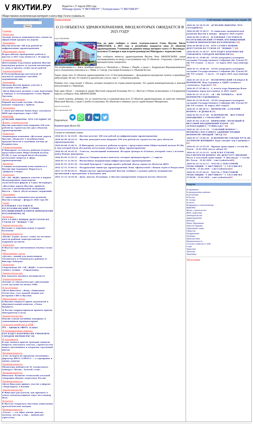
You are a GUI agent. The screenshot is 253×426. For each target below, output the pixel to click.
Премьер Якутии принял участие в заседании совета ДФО (22, 85)
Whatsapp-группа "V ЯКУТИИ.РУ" (81, 9)
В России (191, 197)
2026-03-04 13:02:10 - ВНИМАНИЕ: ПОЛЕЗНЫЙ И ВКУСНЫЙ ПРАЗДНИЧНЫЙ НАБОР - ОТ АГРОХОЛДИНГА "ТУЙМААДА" (215, 123)
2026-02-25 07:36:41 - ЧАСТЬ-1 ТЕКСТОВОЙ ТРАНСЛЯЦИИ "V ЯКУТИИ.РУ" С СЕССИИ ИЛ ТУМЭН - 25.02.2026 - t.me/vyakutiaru (214, 174)
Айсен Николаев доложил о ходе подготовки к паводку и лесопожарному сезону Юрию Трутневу (27, 93)
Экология (191, 251)
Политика (191, 236)
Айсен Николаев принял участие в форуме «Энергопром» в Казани (26, 384)
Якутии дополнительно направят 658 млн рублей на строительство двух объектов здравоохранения (26, 126)
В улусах (190, 202)
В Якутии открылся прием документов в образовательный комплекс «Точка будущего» (25, 303)
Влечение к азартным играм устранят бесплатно (23, 228)
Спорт (189, 246)
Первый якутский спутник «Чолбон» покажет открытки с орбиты (23, 102)
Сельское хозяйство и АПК (199, 244)
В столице (191, 200)
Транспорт (191, 249)
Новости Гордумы (195, 225)
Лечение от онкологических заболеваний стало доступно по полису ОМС (25, 282)
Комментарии (62, 125)
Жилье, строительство (196, 210)
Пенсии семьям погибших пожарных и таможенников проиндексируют (24, 318)
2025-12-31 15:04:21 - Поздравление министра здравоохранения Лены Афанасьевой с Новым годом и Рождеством (119, 167)
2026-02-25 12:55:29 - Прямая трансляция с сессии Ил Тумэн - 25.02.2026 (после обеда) (217, 147)
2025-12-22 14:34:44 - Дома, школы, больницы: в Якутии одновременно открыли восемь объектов (111, 177)
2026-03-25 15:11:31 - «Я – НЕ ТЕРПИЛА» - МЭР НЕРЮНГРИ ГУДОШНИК (214, 95)
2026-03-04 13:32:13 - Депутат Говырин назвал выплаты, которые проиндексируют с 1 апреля (108, 157)
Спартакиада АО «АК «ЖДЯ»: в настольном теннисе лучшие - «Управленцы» (27, 267)
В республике (193, 194)
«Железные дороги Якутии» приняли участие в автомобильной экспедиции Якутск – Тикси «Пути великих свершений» (27, 188)
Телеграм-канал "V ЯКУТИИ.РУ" (120, 9)
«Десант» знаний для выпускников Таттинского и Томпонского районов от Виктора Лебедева (24, 257)
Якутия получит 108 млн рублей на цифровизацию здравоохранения (22, 45)
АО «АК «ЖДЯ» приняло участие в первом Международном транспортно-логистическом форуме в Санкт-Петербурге (27, 179)
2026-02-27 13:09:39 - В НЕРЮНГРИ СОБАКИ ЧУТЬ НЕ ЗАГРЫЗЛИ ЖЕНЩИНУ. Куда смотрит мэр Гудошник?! (219, 139)
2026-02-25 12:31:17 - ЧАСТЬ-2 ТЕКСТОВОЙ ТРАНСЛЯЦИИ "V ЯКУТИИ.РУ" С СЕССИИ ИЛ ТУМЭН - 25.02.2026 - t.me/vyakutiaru (214, 166)
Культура (191, 220)
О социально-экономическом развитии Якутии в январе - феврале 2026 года (24, 197)
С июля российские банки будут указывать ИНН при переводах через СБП (26, 110)
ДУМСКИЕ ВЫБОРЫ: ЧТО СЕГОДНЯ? (24, 117)
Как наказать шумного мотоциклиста (23, 274)
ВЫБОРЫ (191, 207)
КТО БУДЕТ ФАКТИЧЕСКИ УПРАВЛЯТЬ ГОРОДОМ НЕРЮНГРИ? (26, 333)
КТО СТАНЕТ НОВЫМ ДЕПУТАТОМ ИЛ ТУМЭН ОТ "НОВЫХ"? (25, 219)
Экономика (191, 254)
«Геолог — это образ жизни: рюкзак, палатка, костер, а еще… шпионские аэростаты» (23, 413)
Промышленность (195, 241)
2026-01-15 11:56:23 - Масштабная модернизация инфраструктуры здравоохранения (103, 160)
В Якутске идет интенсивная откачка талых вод (27, 247)
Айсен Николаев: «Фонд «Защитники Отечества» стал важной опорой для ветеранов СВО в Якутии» (23, 292)
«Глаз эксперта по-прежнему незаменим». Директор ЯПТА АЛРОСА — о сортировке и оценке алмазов (27, 357)
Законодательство (194, 215)
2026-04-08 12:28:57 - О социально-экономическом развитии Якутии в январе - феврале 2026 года (215, 32)
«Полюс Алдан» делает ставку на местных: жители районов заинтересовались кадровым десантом (26, 238)
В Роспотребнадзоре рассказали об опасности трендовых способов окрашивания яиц (22, 75)
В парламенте (193, 189)
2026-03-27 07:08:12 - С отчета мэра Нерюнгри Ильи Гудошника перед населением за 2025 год (217, 89)
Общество (191, 231)
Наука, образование (195, 223)
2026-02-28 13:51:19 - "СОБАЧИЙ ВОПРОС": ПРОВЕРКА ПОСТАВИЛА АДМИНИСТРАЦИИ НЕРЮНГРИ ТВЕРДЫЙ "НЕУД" (213, 132)
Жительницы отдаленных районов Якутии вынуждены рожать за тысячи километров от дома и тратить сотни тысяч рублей (26, 64)
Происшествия (193, 238)
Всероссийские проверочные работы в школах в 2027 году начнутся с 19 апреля (25, 54)
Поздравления (193, 233)
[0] (49, 119)
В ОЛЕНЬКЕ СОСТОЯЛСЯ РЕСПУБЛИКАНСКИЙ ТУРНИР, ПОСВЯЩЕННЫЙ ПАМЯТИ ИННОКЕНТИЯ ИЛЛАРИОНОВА (27, 208)
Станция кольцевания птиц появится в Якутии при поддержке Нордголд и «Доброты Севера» (24, 167)
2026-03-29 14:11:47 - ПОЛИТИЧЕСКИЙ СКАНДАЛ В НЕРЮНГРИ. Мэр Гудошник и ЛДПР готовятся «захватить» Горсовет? (217, 82)
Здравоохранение (194, 218)
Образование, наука (195, 228)
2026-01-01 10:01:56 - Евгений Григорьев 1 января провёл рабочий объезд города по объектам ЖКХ (112, 164)
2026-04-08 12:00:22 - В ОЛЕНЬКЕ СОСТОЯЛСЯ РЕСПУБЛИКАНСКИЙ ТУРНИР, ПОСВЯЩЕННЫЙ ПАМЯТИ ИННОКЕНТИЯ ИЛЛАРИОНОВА (216, 39)
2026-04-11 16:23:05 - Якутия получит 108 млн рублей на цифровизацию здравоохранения (106, 136)
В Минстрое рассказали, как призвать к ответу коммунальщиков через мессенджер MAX (26, 394)
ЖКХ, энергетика (194, 213)
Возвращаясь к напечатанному (200, 205)
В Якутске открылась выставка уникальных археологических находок (27, 403)
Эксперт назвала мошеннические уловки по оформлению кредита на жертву (27, 37)
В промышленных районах (198, 192)
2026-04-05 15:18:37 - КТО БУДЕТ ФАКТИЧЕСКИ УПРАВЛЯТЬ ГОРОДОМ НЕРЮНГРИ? (215, 52)
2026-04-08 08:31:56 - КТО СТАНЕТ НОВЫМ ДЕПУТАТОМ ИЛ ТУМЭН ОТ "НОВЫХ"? (212, 46)
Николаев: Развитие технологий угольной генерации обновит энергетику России (26, 375)
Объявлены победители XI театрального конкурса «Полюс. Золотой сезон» (25, 367)
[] (201, 27)
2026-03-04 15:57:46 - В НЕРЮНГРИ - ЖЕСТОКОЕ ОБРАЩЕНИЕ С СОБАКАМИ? (216, 116)
